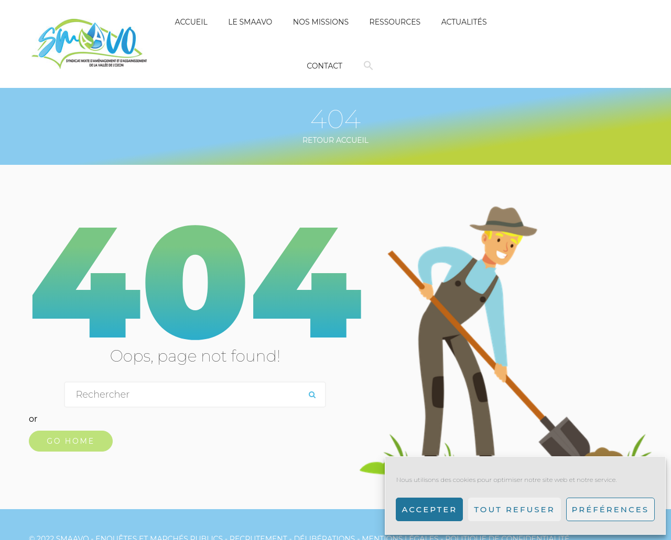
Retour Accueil (335, 140)
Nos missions (321, 22)
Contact (324, 66)
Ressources (395, 22)
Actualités (464, 22)
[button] (368, 65)
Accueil (191, 22)
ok (311, 394)
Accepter (429, 509)
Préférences (610, 509)
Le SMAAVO (250, 22)
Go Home (71, 441)
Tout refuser (514, 509)
